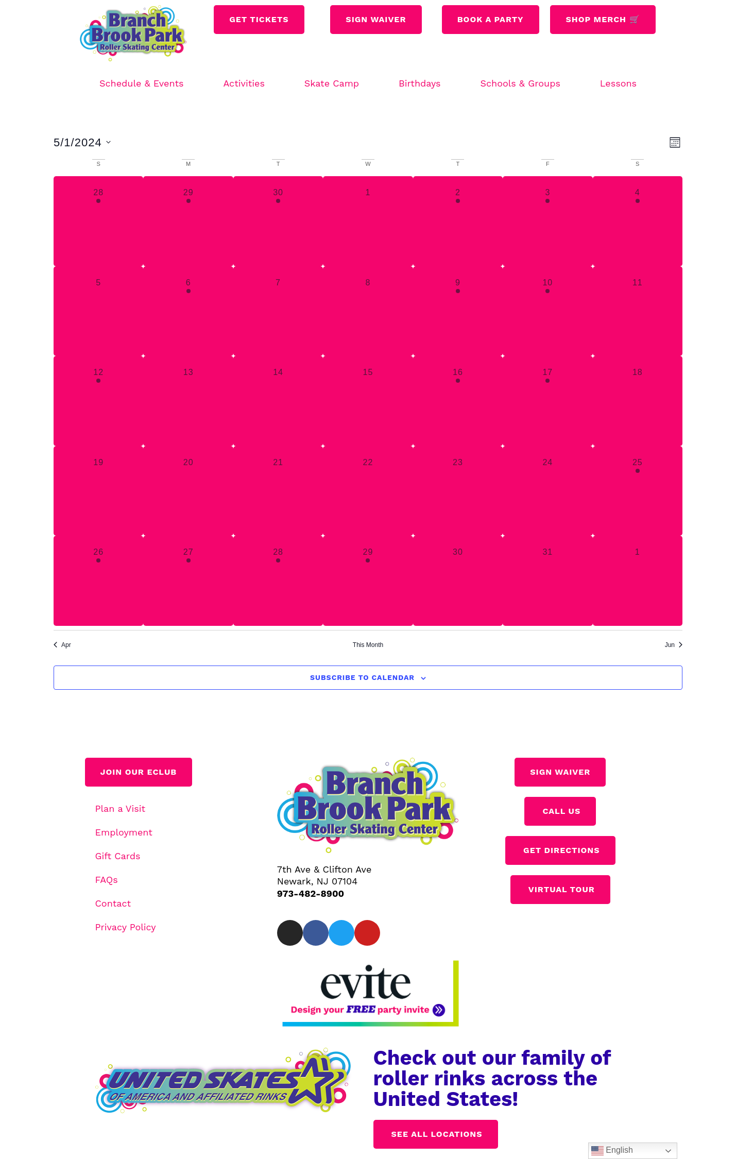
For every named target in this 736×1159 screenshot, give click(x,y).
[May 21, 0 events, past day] (278, 491)
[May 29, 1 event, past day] (368, 580)
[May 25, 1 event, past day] (637, 491)
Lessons (618, 83)
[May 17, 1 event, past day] (547, 401)
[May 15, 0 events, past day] (368, 401)
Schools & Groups (520, 83)
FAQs (106, 879)
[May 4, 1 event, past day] (637, 221)
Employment (123, 832)
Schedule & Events (141, 83)
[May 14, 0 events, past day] (278, 401)
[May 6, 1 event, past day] (188, 311)
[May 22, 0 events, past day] (368, 491)
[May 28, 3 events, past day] (278, 580)
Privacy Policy (125, 927)
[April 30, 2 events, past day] (278, 221)
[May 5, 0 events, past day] (98, 311)
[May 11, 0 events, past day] (637, 311)
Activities (243, 83)
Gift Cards (118, 855)
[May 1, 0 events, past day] (368, 221)
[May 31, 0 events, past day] (547, 580)
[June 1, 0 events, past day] (637, 580)
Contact (113, 903)
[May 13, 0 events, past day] (188, 401)
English (612, 1151)
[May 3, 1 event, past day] (547, 221)
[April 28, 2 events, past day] (98, 221)
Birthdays (420, 83)
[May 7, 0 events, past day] (278, 311)
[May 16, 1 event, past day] (458, 401)
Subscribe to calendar (362, 677)
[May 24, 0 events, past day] (547, 491)
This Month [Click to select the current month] (368, 645)
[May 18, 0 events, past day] (637, 401)
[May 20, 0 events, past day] (188, 491)
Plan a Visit (120, 808)
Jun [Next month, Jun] (673, 645)
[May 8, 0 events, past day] (368, 311)
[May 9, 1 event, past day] (458, 311)
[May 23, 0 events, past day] (458, 491)
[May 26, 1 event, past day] (98, 580)
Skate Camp (331, 83)
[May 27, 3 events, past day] (188, 580)
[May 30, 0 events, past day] (458, 580)
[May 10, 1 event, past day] (547, 311)
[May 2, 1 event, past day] (458, 221)
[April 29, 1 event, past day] (188, 221)
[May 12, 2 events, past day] (98, 401)
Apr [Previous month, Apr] (62, 645)
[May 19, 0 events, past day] (98, 491)
